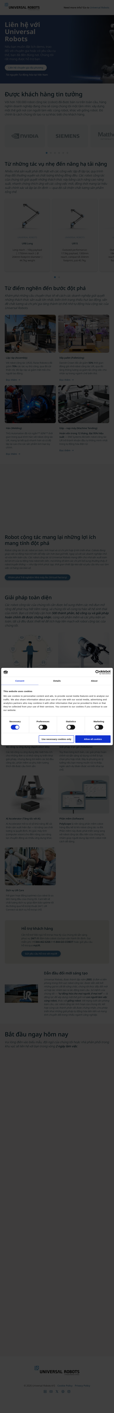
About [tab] (94, 681)
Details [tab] (57, 681)
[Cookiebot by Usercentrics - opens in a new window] (98, 672)
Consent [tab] (19, 681)
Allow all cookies (93, 739)
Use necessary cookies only (56, 739)
